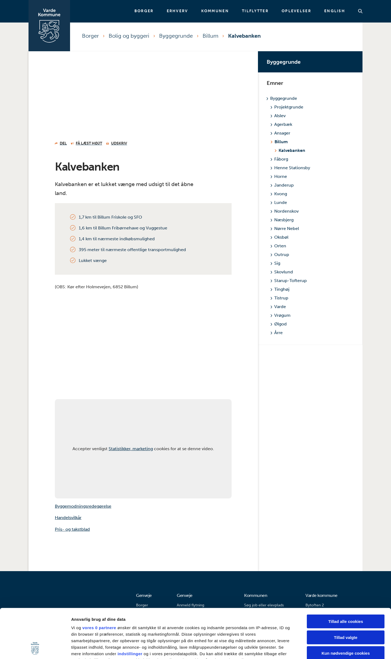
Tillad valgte (345, 591)
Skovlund (282, 271)
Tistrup (279, 297)
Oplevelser (296, 11)
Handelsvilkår (68, 517)
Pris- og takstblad (72, 529)
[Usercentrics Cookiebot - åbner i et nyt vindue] (35, 648)
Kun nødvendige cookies (345, 607)
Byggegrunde (176, 36)
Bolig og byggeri (129, 36)
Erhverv (177, 11)
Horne (279, 176)
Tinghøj (280, 289)
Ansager (280, 133)
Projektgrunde (287, 107)
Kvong (279, 193)
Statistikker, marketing (131, 448)
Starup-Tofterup (289, 280)
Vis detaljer (282, 648)
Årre (277, 332)
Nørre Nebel (285, 228)
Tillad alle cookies (345, 575)
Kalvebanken (244, 36)
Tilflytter (255, 11)
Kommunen (215, 11)
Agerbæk (281, 124)
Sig (275, 263)
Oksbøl (279, 237)
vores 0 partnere (99, 581)
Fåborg (279, 159)
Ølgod (279, 324)
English (334, 11)
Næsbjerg (282, 219)
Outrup (280, 254)
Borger (144, 11)
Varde (278, 306)
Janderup (282, 185)
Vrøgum (281, 315)
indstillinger (130, 607)
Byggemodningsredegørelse (83, 506)
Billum (210, 36)
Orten (278, 245)
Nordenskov (285, 211)
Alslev (278, 115)
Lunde (279, 202)
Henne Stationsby (290, 167)
